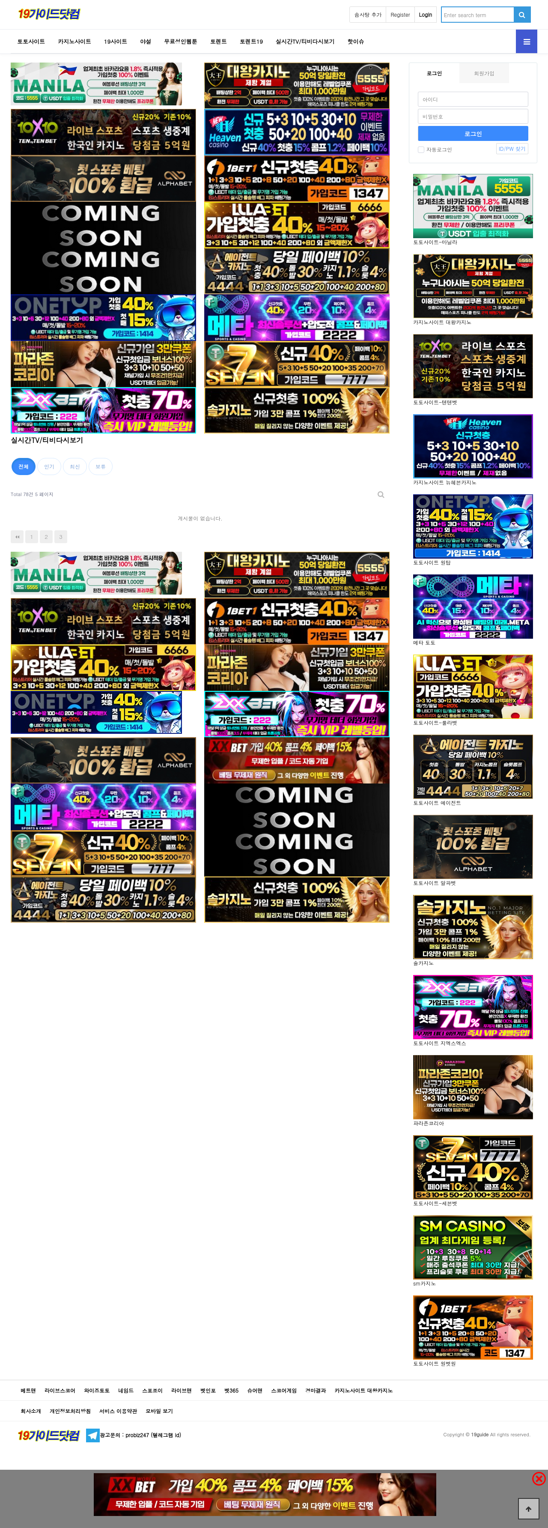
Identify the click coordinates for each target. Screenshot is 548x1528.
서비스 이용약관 (118, 1411)
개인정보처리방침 (70, 1411)
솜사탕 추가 (367, 14)
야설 (145, 41)
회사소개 (31, 1411)
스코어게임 (284, 1390)
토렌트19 (251, 41)
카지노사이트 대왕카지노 (363, 1390)
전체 (23, 466)
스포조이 (152, 1390)
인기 (49, 466)
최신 (75, 466)
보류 (100, 466)
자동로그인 (435, 149)
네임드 (126, 1390)
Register (400, 14)
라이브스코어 (60, 1390)
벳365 (231, 1390)
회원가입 (484, 73)
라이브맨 (181, 1390)
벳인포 (208, 1390)
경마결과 (315, 1390)
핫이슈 (356, 41)
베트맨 (28, 1390)
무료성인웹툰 (180, 41)
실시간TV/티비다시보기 (305, 41)
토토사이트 (31, 41)
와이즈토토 (97, 1390)
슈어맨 (254, 1390)
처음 (17, 536)
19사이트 (115, 41)
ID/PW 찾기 (512, 148)
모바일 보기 (159, 1411)
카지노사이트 (74, 41)
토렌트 (218, 41)
